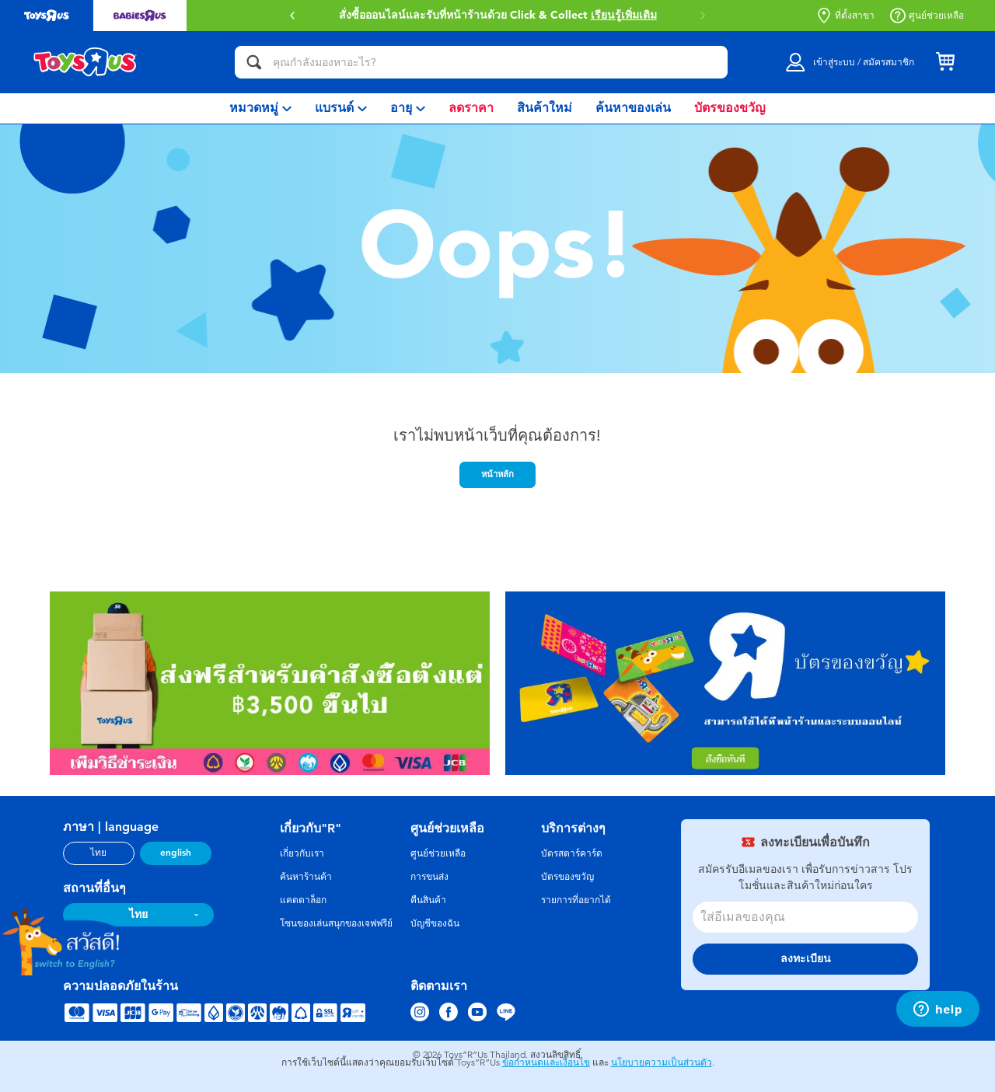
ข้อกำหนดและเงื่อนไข (546, 1062)
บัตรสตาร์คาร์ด (571, 853)
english (175, 852)
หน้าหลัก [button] (497, 474)
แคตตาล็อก (303, 900)
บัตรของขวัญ (567, 876)
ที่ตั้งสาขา (845, 15)
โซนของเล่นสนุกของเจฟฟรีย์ (336, 923)
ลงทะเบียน (805, 958)
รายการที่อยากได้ (576, 900)
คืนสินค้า (428, 900)
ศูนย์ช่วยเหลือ (927, 15)
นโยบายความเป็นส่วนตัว (661, 1062)
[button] (292, 15)
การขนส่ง (429, 876)
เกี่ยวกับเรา (302, 853)
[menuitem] (260, 108)
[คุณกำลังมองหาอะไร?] (481, 62)
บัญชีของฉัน (434, 923)
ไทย (98, 852)
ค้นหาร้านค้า (306, 876)
